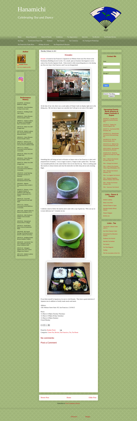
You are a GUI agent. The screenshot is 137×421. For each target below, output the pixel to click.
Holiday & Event (44, 44)
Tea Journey (106, 244)
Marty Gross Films (108, 202)
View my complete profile (24, 67)
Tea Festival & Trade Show (26, 44)
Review (57, 332)
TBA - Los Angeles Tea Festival (111, 175)
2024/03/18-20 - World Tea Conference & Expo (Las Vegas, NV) (111, 154)
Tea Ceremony (73, 41)
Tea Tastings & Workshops (91, 41)
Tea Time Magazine (108, 247)
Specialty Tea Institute (109, 241)
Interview (85, 37)
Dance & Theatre (46, 37)
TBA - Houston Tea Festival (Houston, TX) (110, 171)
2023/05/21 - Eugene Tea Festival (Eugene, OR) (109, 125)
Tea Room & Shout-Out (35, 41)
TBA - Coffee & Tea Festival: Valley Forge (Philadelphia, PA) (111, 167)
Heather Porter (51, 330)
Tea (70, 332)
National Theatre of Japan (109, 205)
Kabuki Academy (107, 200)
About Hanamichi (31, 37)
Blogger (87, 416)
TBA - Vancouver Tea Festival (111, 187)
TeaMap (105, 250)
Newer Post (45, 398)
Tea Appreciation (72, 37)
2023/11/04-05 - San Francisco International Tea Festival (111, 149)
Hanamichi (32, 9)
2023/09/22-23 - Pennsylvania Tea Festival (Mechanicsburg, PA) (111, 135)
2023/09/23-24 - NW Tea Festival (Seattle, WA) (109, 140)
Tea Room (75, 332)
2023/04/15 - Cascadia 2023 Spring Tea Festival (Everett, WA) (110, 120)
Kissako (43, 59)
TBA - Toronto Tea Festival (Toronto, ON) (110, 183)
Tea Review (95, 37)
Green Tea (51, 332)
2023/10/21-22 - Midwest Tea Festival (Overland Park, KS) (110, 144)
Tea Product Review (110, 37)
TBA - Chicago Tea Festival (110, 163)
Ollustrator (74, 416)
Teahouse (50, 41)
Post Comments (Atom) (73, 403)
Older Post (92, 398)
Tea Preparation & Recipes (62, 44)
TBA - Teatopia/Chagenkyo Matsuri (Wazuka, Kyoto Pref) (111, 178)
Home (19, 37)
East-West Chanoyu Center (110, 231)
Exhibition (59, 37)
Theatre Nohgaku (107, 213)
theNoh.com (106, 216)
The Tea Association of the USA (111, 253)
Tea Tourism (61, 41)
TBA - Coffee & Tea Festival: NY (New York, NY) (110, 159)
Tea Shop (20, 41)
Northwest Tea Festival (109, 238)
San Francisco (64, 332)
